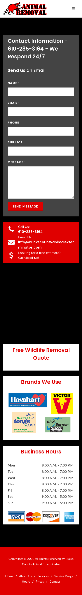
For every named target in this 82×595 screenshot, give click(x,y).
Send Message (25, 206)
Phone (13, 122)
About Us (25, 576)
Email (13, 103)
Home (9, 576)
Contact (55, 581)
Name (13, 83)
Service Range (63, 576)
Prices (40, 581)
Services (43, 576)
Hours (26, 581)
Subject (16, 142)
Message (16, 162)
